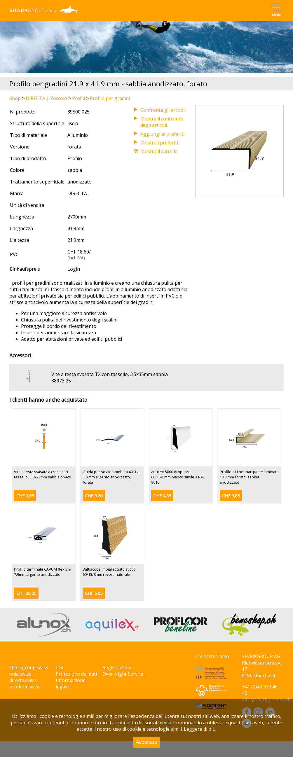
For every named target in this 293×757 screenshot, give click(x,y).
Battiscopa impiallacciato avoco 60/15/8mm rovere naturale (109, 572)
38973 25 (61, 380)
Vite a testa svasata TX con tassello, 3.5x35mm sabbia (109, 374)
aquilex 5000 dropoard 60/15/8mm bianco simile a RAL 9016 (178, 477)
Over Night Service (122, 674)
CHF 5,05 (93, 593)
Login (73, 269)
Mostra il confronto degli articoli (161, 122)
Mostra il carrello (159, 151)
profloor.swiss (24, 686)
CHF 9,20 (93, 496)
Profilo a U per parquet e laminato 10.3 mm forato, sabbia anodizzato (249, 477)
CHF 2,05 (25, 496)
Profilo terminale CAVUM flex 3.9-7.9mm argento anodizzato (42, 572)
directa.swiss (23, 680)
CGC (60, 667)
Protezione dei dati (76, 674)
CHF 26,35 (26, 593)
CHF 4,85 (162, 496)
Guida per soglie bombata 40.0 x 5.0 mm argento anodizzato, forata (111, 477)
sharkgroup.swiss (28, 667)
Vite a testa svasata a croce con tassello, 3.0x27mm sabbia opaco (42, 474)
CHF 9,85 (231, 496)
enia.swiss (20, 674)
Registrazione (117, 667)
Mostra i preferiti (159, 142)
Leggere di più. (200, 729)
